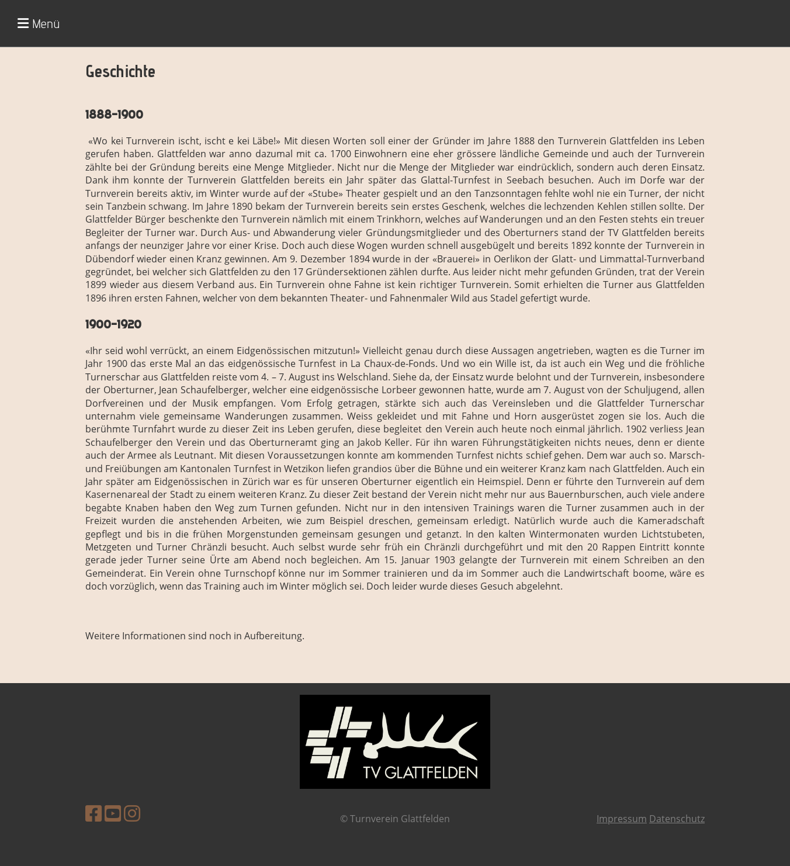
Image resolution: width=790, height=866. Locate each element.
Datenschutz (677, 818)
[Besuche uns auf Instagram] (132, 813)
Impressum (622, 818)
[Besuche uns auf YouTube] (113, 813)
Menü (39, 23)
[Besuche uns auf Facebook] (93, 813)
